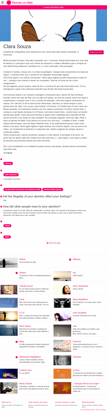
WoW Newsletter (88, 402)
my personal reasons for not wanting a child (22, 189)
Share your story (96, 52)
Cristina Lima (25, 370)
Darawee (77, 357)
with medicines (11, 175)
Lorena (76, 370)
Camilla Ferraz (26, 286)
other (7, 237)
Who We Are (6, 402)
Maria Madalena (80, 299)
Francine (77, 341)
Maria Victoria (25, 383)
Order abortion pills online (37, 402)
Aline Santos (25, 326)
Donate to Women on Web (65, 402)
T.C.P (21, 313)
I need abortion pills (53, 7)
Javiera (22, 272)
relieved (8, 163)
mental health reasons (53, 189)
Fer (74, 272)
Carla (21, 299)
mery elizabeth (79, 313)
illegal (7, 225)
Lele (75, 326)
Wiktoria (76, 259)
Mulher (22, 259)
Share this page (53, 243)
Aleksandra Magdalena (30, 357)
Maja (21, 341)
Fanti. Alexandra (80, 286)
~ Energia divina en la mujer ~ (87, 383)
